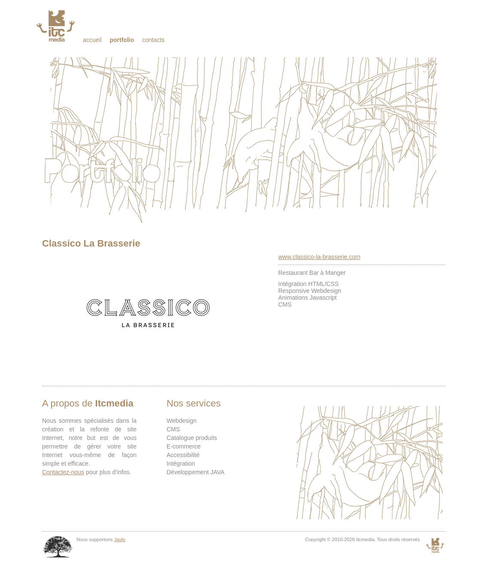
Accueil (92, 39)
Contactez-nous (63, 472)
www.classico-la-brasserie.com (319, 256)
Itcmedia (56, 26)
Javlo (119, 539)
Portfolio (121, 39)
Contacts (153, 39)
